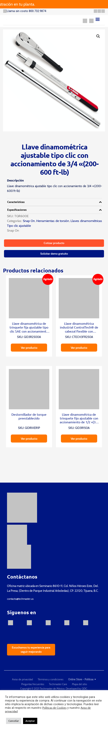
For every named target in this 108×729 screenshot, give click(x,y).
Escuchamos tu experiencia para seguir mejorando (31, 649)
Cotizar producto (54, 243)
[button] (98, 36)
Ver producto (29, 347)
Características (16, 202)
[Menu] (98, 19)
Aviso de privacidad (22, 679)
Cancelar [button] (13, 721)
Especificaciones (17, 210)
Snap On (28, 221)
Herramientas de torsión (52, 221)
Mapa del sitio (79, 684)
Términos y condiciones (50, 679)
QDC (84, 688)
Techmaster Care (58, 684)
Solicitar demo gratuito (54, 253)
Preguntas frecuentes (32, 684)
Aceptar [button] (30, 721)
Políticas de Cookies (54, 708)
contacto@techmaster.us (20, 598)
